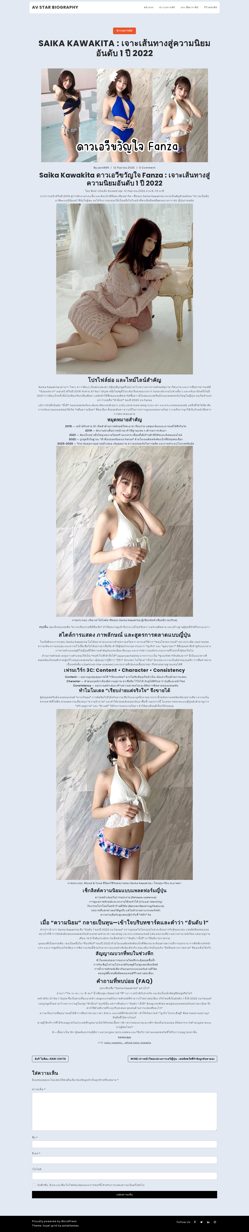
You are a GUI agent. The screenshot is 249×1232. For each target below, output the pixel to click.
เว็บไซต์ (37, 1169)
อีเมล (36, 1153)
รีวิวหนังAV (210, 7)
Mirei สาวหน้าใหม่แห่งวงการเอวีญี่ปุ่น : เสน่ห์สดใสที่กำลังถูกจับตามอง (172, 1058)
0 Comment (147, 167)
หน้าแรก (149, 7)
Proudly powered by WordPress (54, 1221)
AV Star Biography (55, 7)
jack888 (103, 167)
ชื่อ (35, 1137)
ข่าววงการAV (167, 7)
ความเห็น (39, 1089)
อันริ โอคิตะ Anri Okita (50, 1058)
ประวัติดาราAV (189, 7)
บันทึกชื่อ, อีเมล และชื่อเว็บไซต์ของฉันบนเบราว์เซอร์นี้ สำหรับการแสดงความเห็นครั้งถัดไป (91, 1185)
